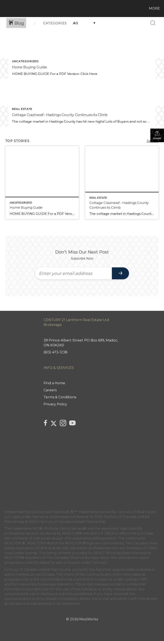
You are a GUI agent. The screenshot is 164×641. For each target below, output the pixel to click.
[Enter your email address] (73, 273)
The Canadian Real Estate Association (78, 558)
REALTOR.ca (104, 553)
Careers (50, 390)
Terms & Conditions (60, 397)
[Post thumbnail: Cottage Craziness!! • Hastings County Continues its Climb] (122, 182)
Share (157, 135)
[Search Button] (153, 23)
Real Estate (22, 108)
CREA (109, 533)
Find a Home (54, 383)
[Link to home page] (4, 8)
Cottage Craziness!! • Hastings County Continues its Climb (60, 115)
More (154, 8)
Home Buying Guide (29, 67)
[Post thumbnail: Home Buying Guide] (42, 182)
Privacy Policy (55, 404)
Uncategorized (25, 61)
